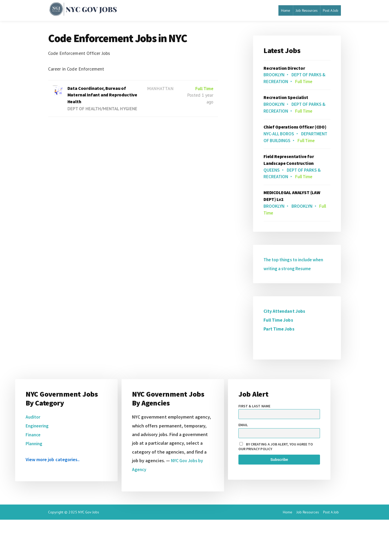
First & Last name (254, 420)
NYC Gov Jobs (88, 525)
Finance (34, 448)
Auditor (33, 431)
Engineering (38, 440)
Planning (34, 457)
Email (243, 438)
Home (285, 10)
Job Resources (306, 10)
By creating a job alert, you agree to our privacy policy (275, 460)
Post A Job (330, 10)
